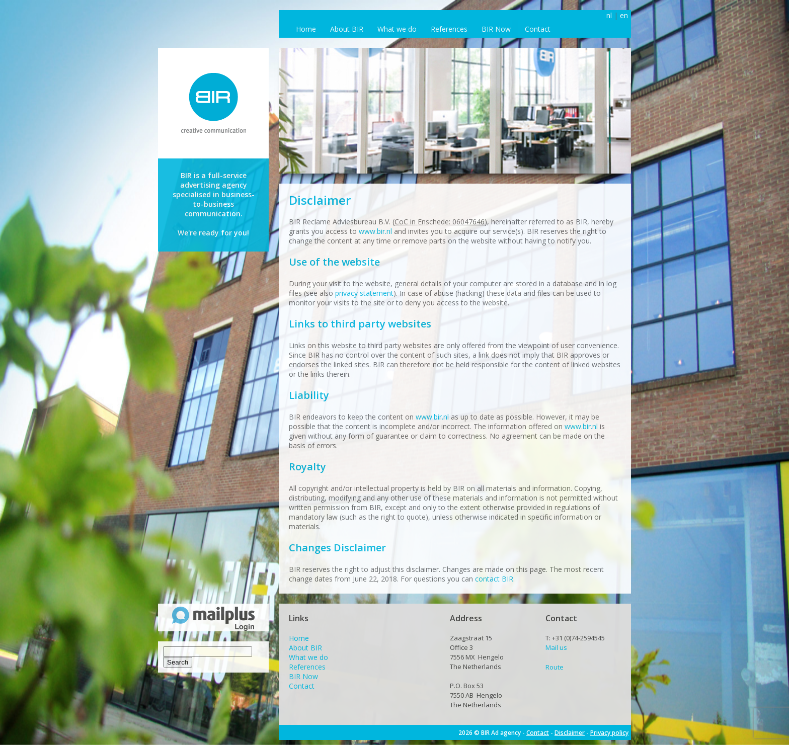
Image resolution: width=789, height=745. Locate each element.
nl (609, 15)
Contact (537, 29)
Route (554, 667)
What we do (397, 29)
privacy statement (364, 293)
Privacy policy (609, 732)
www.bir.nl (375, 231)
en (624, 15)
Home (306, 29)
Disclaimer (570, 732)
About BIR (346, 29)
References (449, 29)
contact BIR (494, 579)
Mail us (556, 647)
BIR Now (496, 29)
